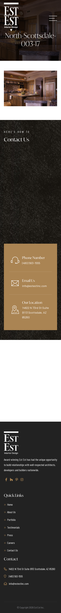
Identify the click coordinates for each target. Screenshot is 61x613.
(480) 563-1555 (31, 263)
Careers (11, 543)
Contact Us (12, 550)
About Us (11, 512)
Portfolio (11, 519)
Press (10, 535)
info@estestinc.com (34, 286)
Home (10, 504)
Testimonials (13, 527)
